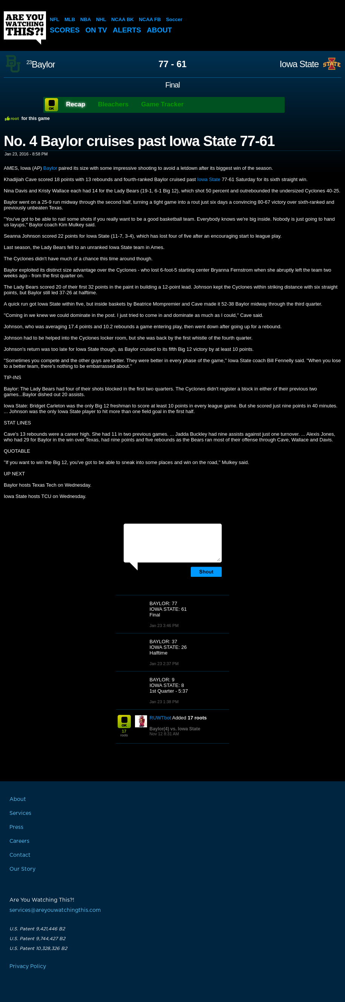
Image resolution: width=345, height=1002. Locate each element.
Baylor (40, 64)
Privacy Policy (27, 966)
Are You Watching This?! (25, 28)
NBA (85, 19)
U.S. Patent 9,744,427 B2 (37, 938)
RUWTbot (160, 718)
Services (20, 813)
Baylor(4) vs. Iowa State (175, 729)
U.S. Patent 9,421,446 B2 (37, 929)
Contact (20, 855)
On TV (97, 30)
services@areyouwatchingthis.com (55, 910)
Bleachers (113, 104)
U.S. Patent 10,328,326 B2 (38, 948)
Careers (19, 841)
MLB (69, 19)
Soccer (174, 19)
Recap (75, 104)
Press (16, 827)
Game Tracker (162, 104)
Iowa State (299, 64)
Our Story (22, 869)
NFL (54, 19)
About (160, 30)
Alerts (127, 30)
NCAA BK (122, 19)
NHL (101, 19)
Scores (65, 30)
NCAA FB (150, 19)
